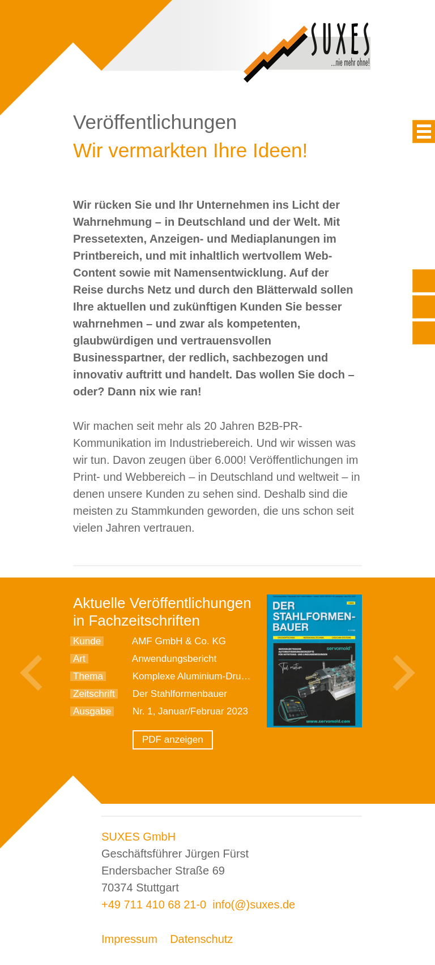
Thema (88, 676)
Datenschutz (201, 939)
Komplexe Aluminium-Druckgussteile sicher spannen (245, 676)
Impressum (129, 939)
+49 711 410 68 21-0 (153, 904)
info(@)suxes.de (253, 904)
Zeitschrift (94, 694)
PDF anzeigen (172, 739)
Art (79, 659)
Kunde (87, 641)
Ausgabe (92, 711)
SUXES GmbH (138, 836)
